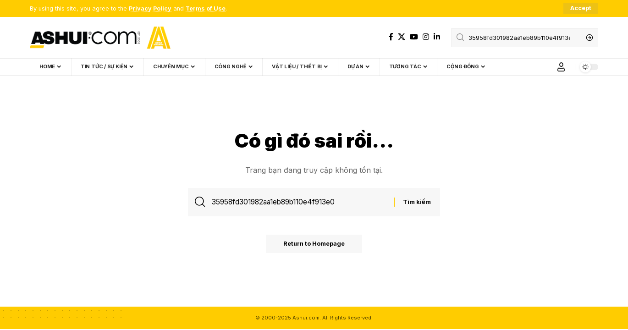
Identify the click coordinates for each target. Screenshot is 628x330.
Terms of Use (206, 8)
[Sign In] (561, 67)
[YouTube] (414, 37)
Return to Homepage (314, 244)
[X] (402, 37)
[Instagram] (425, 37)
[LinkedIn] (436, 37)
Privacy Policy (150, 8)
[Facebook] (391, 37)
